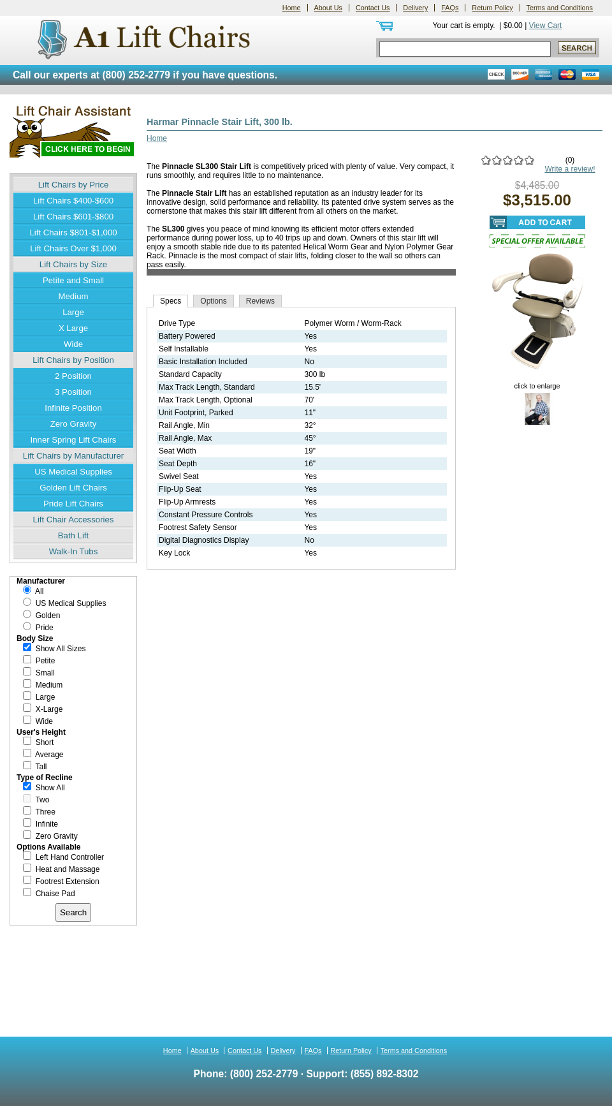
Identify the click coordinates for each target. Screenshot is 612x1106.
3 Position (73, 392)
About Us (328, 7)
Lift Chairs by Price (73, 184)
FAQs (449, 7)
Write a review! (569, 169)
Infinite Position (73, 408)
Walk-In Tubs (73, 551)
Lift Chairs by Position (73, 360)
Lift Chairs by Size (73, 264)
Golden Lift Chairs (73, 487)
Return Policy (492, 7)
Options (213, 301)
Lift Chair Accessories (73, 519)
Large (73, 312)
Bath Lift (73, 535)
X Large (73, 328)
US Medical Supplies (73, 471)
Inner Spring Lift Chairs (74, 440)
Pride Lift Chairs (73, 503)
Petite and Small (73, 280)
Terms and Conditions (560, 7)
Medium (74, 296)
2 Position (73, 376)
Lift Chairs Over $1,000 (73, 248)
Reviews (260, 301)
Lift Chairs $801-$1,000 (73, 232)
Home (291, 7)
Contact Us (373, 7)
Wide (73, 344)
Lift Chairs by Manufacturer (73, 456)
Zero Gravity (73, 424)
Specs (170, 301)
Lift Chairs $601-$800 (73, 216)
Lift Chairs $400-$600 (73, 200)
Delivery (415, 7)
